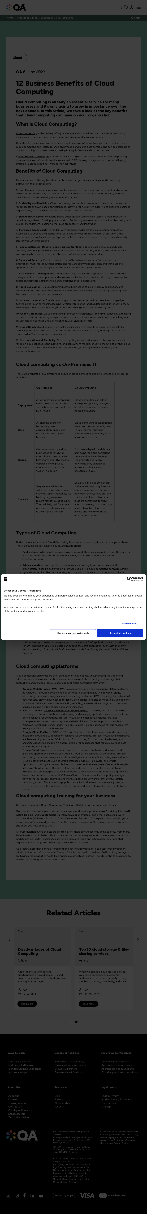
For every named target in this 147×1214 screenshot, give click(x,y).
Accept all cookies (120, 633)
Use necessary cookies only (73, 633)
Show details (129, 623)
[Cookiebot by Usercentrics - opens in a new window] (129, 579)
